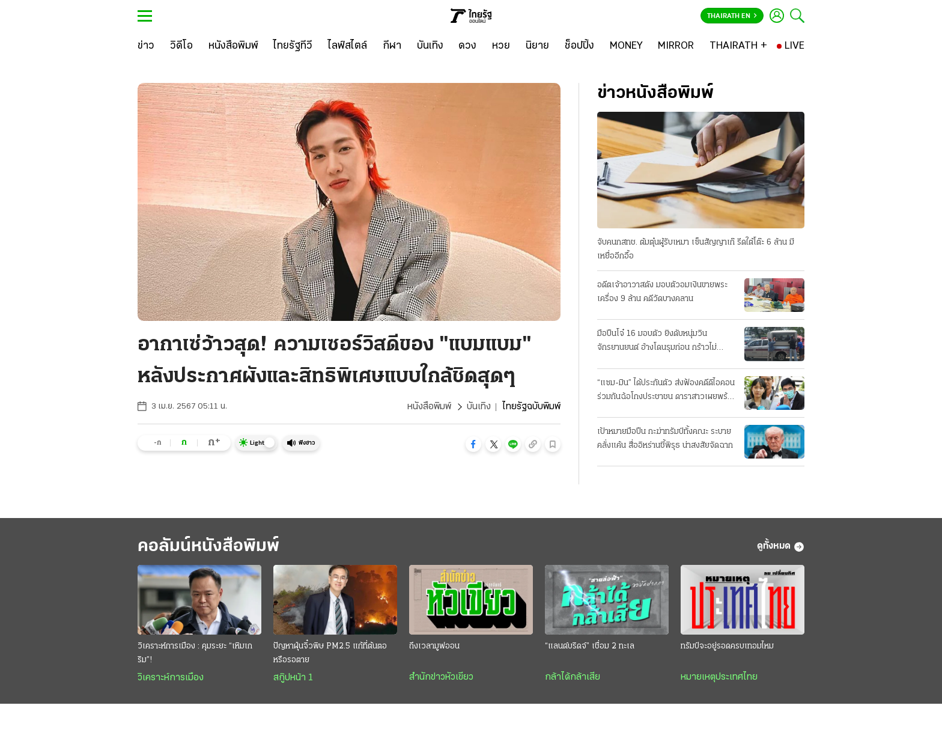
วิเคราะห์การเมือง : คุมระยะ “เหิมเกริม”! (195, 653)
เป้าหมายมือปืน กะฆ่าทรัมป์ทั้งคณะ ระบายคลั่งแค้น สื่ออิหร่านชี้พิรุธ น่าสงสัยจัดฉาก (665, 438)
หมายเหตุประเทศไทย (719, 677)
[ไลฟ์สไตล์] (347, 46)
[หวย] (501, 46)
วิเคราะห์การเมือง (171, 678)
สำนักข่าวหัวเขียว (441, 677)
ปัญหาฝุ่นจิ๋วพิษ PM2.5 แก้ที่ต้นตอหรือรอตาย (330, 653)
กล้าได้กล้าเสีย (572, 677)
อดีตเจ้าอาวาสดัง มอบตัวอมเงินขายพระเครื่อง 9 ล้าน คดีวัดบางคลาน (662, 292)
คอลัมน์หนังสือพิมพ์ (208, 546)
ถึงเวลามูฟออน (434, 646)
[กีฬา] (392, 46)
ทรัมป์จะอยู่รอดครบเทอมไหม (727, 646)
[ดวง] (467, 46)
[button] (473, 444)
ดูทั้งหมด (780, 546)
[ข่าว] (146, 46)
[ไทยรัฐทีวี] (292, 46)
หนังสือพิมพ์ (429, 407)
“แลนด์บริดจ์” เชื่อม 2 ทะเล (589, 646)
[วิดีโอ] (181, 46)
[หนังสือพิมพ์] (233, 46)
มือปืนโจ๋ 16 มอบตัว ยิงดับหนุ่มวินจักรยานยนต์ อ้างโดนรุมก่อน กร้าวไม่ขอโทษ (657, 342)
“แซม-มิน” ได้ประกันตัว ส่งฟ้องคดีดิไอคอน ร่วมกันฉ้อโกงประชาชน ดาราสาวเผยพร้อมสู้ (667, 391)
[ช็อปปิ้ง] (579, 46)
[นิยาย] (537, 46)
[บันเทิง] (430, 46)
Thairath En (732, 16)
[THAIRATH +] (738, 46)
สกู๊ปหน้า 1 (293, 678)
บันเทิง (479, 407)
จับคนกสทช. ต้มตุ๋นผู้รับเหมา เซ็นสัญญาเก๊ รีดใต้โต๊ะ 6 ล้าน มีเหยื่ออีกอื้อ (695, 249)
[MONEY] (626, 46)
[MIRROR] (676, 46)
